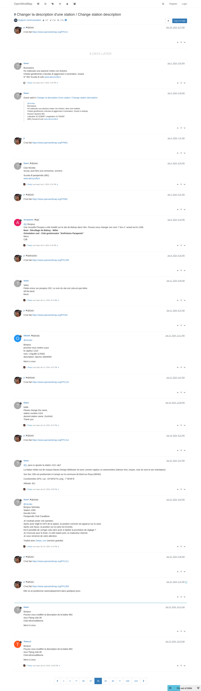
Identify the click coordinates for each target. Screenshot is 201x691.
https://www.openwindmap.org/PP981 (50, 142)
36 (83, 681)
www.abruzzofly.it (52, 77)
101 (136, 681)
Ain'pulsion (28, 220)
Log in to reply (179, 21)
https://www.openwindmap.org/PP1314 (50, 440)
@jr (37, 220)
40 (113, 681)
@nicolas (31, 103)
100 (127, 681)
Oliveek (27, 336)
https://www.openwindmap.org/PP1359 (50, 586)
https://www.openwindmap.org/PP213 (50, 32)
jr (24, 27)
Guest (26, 63)
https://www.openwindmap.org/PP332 (50, 315)
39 (105, 681)
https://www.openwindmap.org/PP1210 (50, 382)
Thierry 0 (27, 642)
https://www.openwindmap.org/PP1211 (50, 561)
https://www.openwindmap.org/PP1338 (50, 260)
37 (91, 681)
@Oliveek (30, 378)
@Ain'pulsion (31, 256)
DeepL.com (41, 540)
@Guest (30, 27)
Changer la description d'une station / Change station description (67, 97)
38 (98, 681)
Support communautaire (29, 20)
